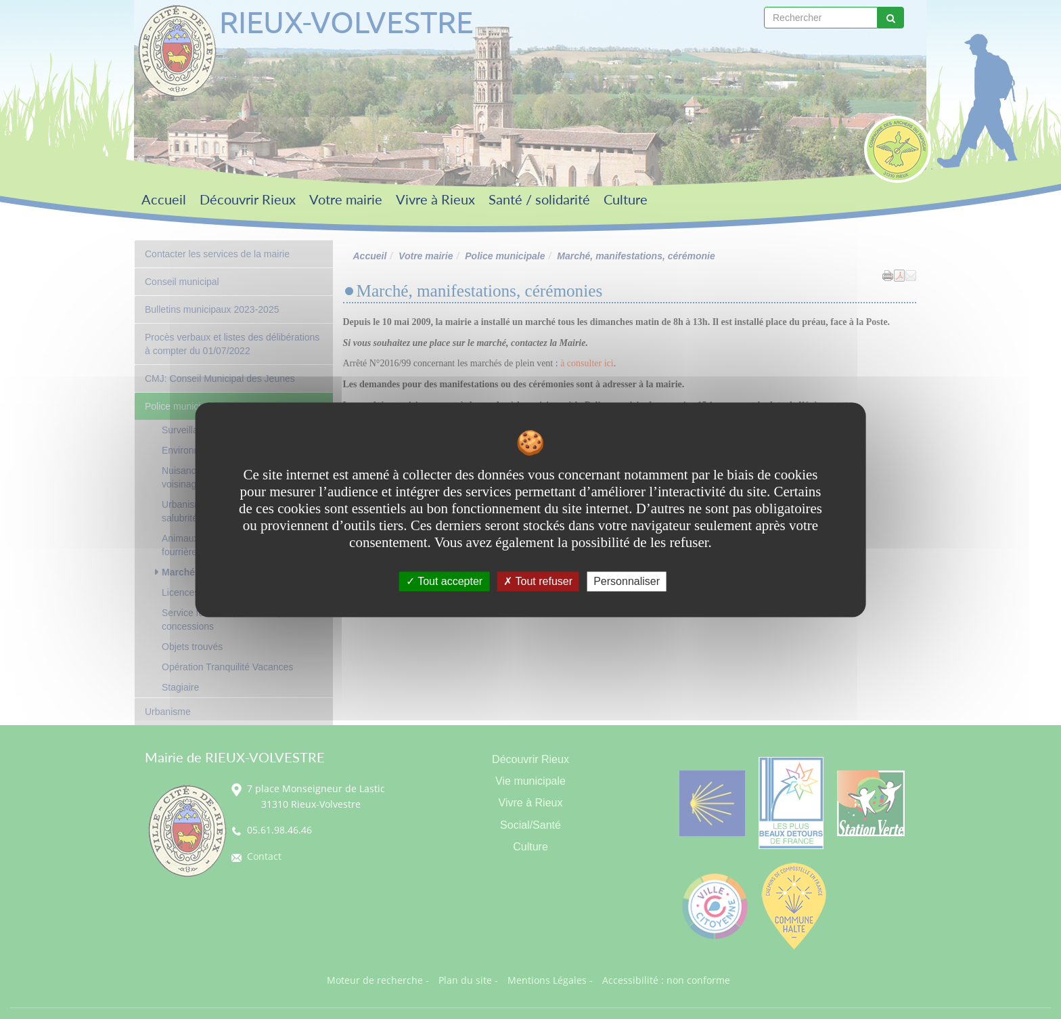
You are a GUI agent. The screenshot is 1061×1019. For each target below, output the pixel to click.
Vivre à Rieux (435, 199)
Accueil (163, 199)
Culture (626, 199)
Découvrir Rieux (248, 199)
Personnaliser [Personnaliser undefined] (626, 581)
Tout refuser (537, 581)
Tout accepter (444, 581)
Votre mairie (345, 199)
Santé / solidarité (539, 199)
